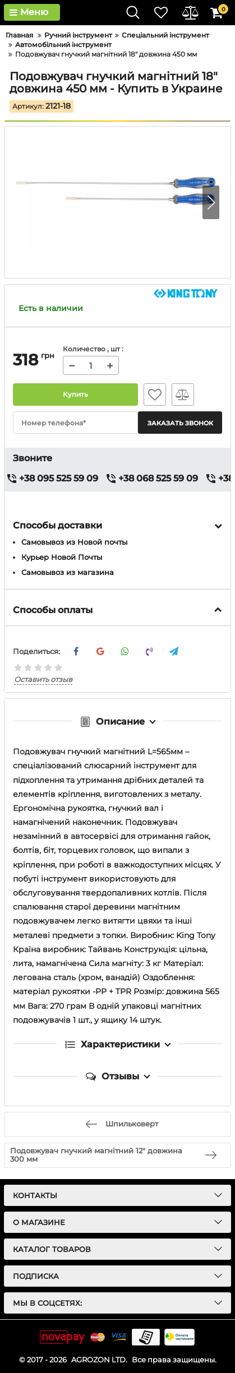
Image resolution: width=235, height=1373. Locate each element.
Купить (75, 394)
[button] (210, 202)
